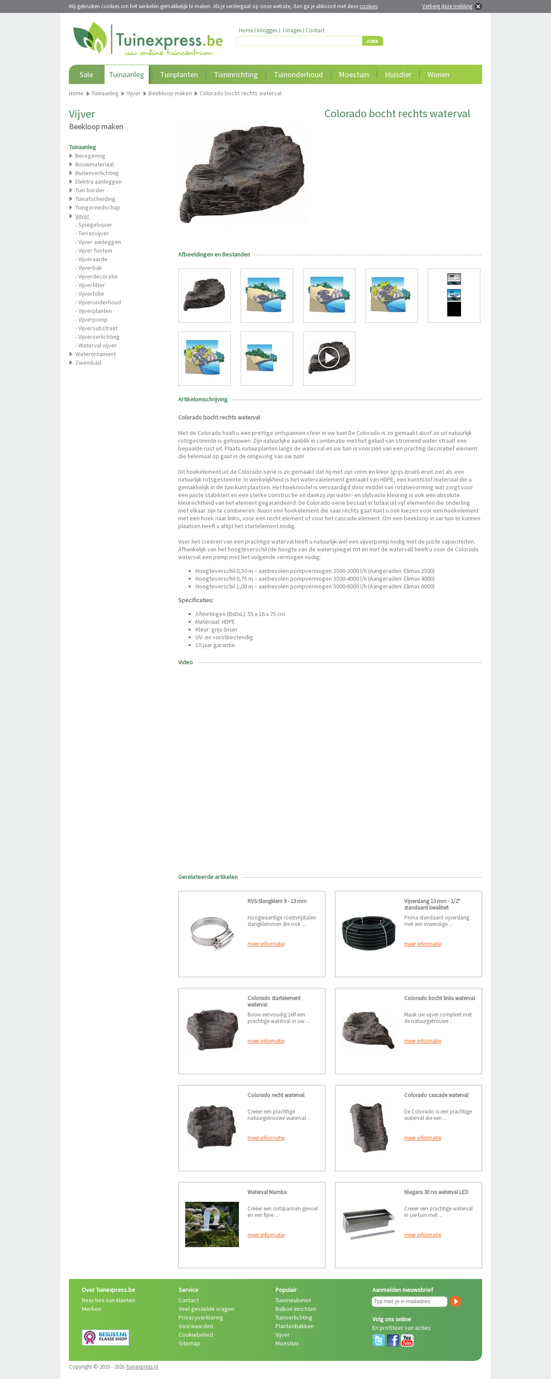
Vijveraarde (93, 259)
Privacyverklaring (201, 1317)
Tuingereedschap (97, 207)
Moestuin (354, 74)
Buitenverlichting (97, 173)
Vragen (293, 30)
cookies (368, 6)
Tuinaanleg (126, 74)
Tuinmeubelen (293, 1300)
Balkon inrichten (296, 1309)
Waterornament (95, 354)
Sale (86, 74)
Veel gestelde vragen (206, 1309)
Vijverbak (90, 268)
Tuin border (90, 190)
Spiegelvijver (95, 224)
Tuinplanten (179, 74)
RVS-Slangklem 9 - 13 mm (277, 901)
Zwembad (88, 362)
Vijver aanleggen (99, 242)
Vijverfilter (91, 285)
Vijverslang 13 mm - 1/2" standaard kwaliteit (432, 904)
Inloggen (267, 30)
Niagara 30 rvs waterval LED (436, 1192)
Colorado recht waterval (276, 1095)
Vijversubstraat (98, 328)
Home (246, 30)
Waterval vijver (97, 345)
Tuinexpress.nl (142, 1366)
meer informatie (266, 943)
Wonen (438, 74)
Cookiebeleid (196, 1334)
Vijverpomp (93, 319)
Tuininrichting (236, 74)
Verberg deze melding (447, 6)
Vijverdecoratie (98, 276)
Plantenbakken (295, 1326)
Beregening (90, 155)
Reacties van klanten (108, 1300)
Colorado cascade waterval (436, 1095)
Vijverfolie (91, 293)
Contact (315, 30)
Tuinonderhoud (298, 74)
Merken (91, 1309)
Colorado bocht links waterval (439, 998)
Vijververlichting (99, 337)
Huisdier (398, 74)
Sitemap (189, 1343)
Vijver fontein (95, 250)
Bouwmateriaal (94, 164)
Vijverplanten (95, 311)
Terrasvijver (93, 233)
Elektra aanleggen (98, 181)
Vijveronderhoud (99, 302)
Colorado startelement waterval (274, 1001)
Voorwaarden (196, 1326)
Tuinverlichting (294, 1317)
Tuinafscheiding (95, 199)
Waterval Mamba (267, 1192)
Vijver (283, 1334)
